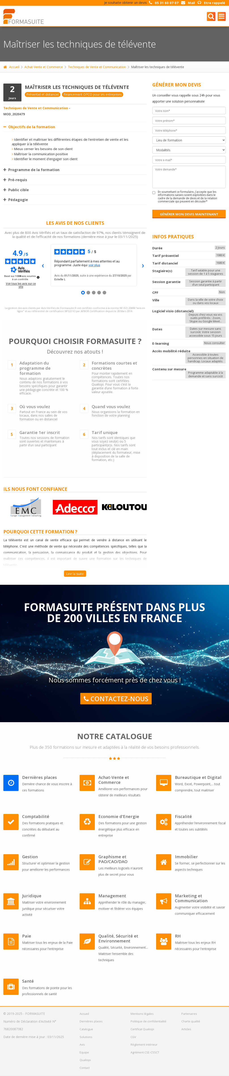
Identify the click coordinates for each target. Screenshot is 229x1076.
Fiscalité (183, 816)
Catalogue (86, 1029)
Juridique (31, 895)
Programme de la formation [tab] (31, 169)
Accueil (11, 67)
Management (112, 895)
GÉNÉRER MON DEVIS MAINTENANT (189, 214)
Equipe (84, 1052)
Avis (82, 1044)
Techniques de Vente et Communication (97, 67)
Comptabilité (35, 816)
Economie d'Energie (118, 816)
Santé (28, 981)
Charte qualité (190, 1021)
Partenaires (189, 1014)
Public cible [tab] (16, 189)
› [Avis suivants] (143, 265)
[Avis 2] (88, 292)
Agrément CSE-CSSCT (145, 1052)
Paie (26, 935)
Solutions (86, 1037)
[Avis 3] (93, 292)
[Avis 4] (99, 292)
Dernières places (39, 777)
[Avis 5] (104, 292)
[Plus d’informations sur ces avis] (38, 277)
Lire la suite (75, 573)
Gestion (30, 856)
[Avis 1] (83, 292)
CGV (133, 1037)
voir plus (94, 265)
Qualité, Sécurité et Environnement (118, 938)
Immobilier (186, 856)
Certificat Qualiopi (142, 1029)
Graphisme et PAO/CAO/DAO (112, 859)
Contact (85, 1068)
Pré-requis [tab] (15, 179)
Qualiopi (85, 1060)
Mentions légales (142, 1014)
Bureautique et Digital (198, 777)
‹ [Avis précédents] (43, 265)
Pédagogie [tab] (15, 199)
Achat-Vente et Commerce (43, 67)
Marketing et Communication (191, 898)
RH (178, 935)
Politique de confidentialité (148, 1021)
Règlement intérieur (144, 1044)
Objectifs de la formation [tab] (29, 126)
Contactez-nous (115, 698)
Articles (186, 1029)
